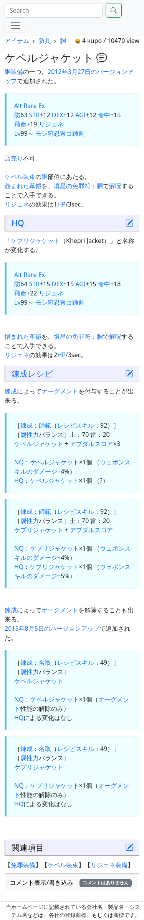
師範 (45, 425)
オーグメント (59, 391)
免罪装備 (23, 865)
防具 (44, 40)
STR (34, 115)
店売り (14, 158)
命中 (104, 115)
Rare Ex (34, 106)
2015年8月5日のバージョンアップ (52, 628)
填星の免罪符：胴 (78, 186)
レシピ (40, 373)
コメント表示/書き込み (71, 882)
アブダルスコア (91, 444)
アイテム (17, 40)
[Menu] (15, 25)
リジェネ (51, 124)
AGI (80, 115)
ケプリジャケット (35, 240)
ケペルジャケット (38, 444)
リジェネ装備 (109, 865)
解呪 (115, 186)
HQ (18, 222)
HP (61, 204)
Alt (18, 106)
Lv (17, 133)
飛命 (20, 124)
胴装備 (14, 71)
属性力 (29, 434)
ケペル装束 (20, 176)
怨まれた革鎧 (23, 186)
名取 (45, 662)
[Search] (54, 10)
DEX (57, 115)
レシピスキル (75, 425)
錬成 (20, 373)
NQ (19, 462)
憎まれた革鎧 (23, 336)
